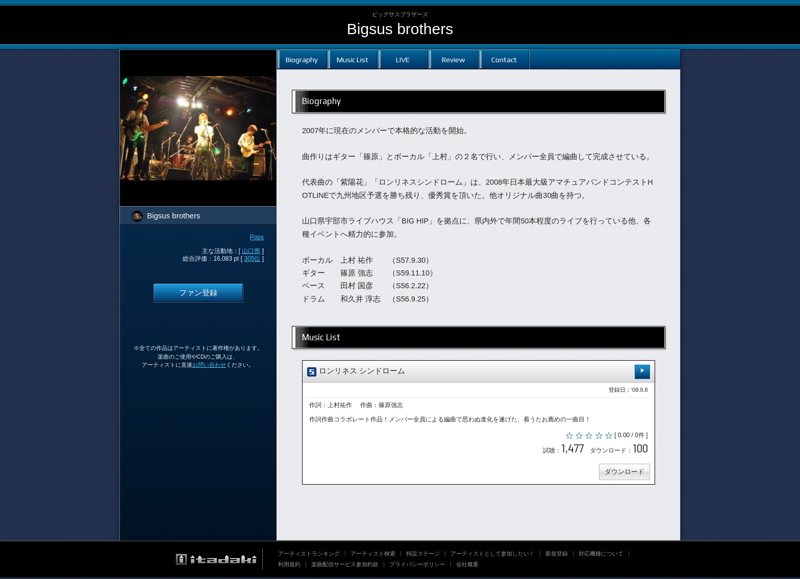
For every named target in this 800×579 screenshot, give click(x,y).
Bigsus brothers (400, 28)
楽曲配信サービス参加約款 (345, 566)
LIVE (403, 59)
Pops (257, 237)
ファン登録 (198, 293)
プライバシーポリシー (417, 566)
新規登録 (556, 555)
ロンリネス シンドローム (479, 372)
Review (453, 59)
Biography (302, 59)
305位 (252, 258)
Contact (504, 59)
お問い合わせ (209, 365)
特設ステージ (423, 555)
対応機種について (601, 555)
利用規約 (289, 566)
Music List (352, 59)
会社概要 (467, 566)
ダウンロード (623, 473)
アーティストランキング (309, 555)
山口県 (251, 251)
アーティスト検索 (373, 555)
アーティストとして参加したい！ (493, 555)
